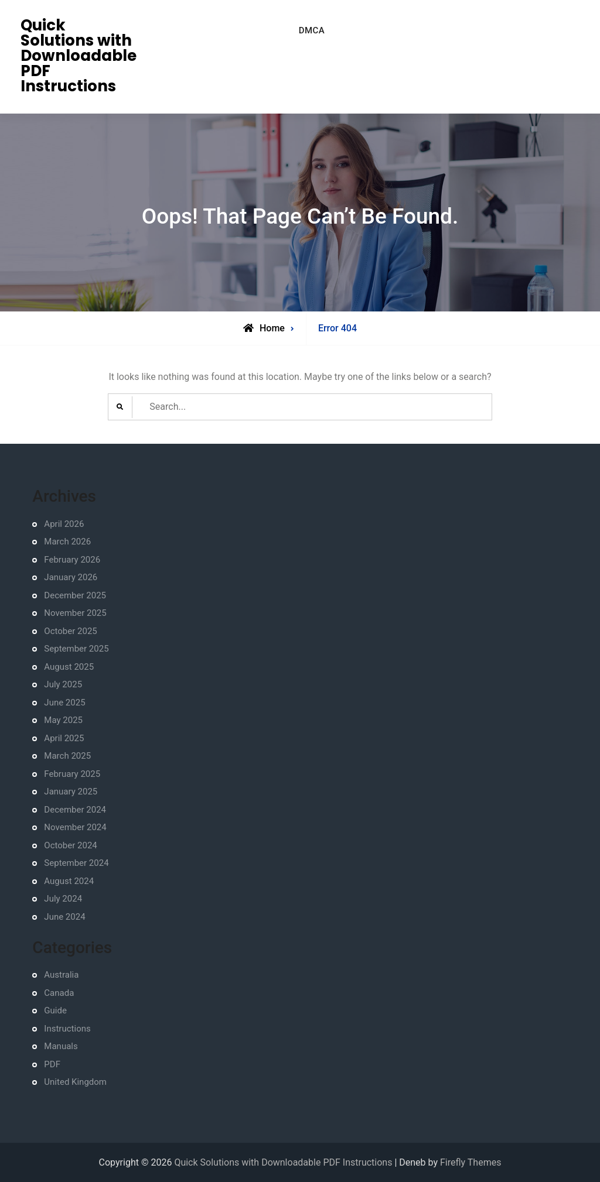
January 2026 (70, 577)
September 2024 (76, 863)
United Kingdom (75, 1082)
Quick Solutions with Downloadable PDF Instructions (79, 56)
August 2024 (69, 881)
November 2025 (75, 613)
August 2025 (69, 667)
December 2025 (75, 595)
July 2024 (63, 898)
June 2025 (64, 702)
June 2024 (64, 917)
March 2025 (67, 756)
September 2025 (76, 648)
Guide (55, 1010)
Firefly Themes (470, 1162)
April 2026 (64, 524)
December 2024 (75, 809)
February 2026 (72, 559)
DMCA (312, 30)
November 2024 (75, 827)
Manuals (60, 1046)
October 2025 (70, 631)
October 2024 (70, 845)
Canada (59, 993)
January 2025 (70, 791)
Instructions (67, 1028)
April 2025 (64, 738)
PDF (52, 1064)
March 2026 (67, 541)
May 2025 (63, 720)
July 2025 (63, 684)
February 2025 (72, 774)
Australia (61, 974)
